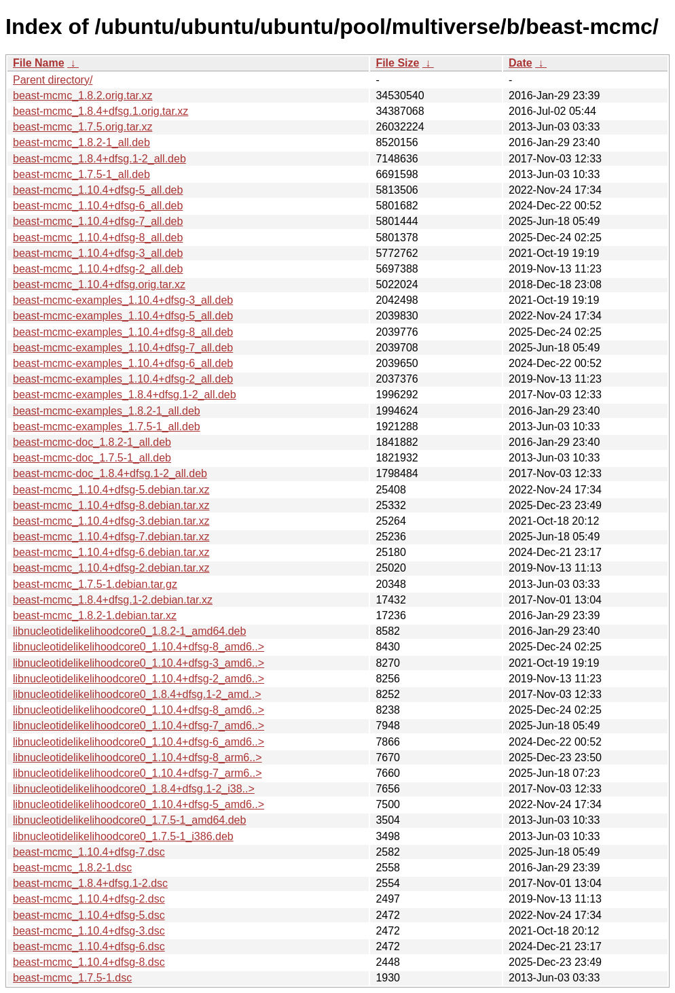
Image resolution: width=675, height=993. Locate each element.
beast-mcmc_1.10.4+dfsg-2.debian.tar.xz (111, 568)
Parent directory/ (52, 80)
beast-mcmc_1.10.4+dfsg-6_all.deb (98, 205)
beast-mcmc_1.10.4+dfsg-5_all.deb (98, 190)
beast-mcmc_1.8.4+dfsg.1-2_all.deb (99, 158)
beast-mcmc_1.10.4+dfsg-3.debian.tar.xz (111, 521)
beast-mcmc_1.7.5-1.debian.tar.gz (95, 584)
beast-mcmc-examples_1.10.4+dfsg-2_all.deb (123, 379)
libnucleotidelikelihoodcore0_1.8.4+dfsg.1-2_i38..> (134, 789)
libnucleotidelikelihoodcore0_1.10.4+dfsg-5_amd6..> (138, 804)
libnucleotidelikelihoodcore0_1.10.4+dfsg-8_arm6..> (137, 757)
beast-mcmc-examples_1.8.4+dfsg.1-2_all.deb (124, 394)
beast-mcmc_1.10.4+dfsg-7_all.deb (98, 221)
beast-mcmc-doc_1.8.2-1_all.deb (92, 442)
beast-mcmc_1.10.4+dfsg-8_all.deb (98, 237)
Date (520, 63)
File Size (397, 63)
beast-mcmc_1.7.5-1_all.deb (81, 174)
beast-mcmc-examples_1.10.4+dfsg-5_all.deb (123, 315)
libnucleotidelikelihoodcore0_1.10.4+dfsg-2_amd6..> (138, 678)
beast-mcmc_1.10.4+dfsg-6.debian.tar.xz (111, 552)
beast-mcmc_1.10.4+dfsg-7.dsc (89, 852)
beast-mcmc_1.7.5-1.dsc (72, 977)
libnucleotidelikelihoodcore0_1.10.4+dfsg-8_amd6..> (138, 646)
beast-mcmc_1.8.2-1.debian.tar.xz (95, 615)
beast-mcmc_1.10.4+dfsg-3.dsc (89, 931)
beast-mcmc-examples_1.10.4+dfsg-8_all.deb (123, 332)
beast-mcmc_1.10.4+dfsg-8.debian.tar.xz (111, 505)
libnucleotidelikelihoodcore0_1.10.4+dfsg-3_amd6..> (138, 663)
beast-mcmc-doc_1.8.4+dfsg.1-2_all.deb (110, 473)
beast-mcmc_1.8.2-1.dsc (72, 867)
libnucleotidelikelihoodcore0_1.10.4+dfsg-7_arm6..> (137, 773)
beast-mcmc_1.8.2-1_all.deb (81, 142)
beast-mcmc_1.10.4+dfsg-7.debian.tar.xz (111, 536)
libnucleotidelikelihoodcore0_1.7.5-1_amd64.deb (129, 820)
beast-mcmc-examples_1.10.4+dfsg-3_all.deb (123, 300)
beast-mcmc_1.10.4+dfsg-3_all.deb (98, 253)
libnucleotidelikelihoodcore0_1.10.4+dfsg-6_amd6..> (138, 742)
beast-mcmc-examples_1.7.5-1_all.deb (106, 426)
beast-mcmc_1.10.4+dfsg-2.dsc (89, 899)
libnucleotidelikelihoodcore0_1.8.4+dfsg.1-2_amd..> (137, 694)
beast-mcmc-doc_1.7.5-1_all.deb (92, 458)
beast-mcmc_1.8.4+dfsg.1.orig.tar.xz (100, 111)
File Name (39, 63)
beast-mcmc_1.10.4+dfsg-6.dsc (89, 946)
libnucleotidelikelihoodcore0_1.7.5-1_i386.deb (123, 836)
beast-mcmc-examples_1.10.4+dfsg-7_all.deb (123, 347)
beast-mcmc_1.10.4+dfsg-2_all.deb (98, 269)
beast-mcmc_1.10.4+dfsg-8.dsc (89, 962)
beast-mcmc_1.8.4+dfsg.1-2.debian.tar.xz (113, 600)
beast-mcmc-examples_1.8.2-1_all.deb (106, 411)
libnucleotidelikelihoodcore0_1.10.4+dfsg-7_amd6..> (138, 725)
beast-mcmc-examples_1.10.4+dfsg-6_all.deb (123, 363)
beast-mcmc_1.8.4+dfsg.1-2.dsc (90, 883)
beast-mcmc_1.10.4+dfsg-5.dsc (89, 915)
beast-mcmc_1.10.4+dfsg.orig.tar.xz (99, 284)
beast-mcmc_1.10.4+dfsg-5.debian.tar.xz (111, 489)
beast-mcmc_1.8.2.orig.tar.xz (82, 95)
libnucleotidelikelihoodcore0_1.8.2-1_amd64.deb (129, 631)
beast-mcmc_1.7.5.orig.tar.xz (82, 127)
